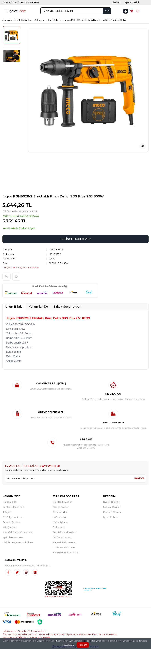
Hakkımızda (9, 501)
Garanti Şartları (11, 522)
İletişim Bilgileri (112, 507)
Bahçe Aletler (61, 507)
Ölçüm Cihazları (62, 537)
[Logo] (17, 11)
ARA (107, 10)
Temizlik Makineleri (64, 532)
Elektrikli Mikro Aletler (66, 552)
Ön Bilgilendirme (12, 517)
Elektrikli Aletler (62, 501)
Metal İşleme (60, 522)
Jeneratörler (60, 512)
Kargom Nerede (112, 512)
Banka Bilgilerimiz (13, 507)
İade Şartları (9, 527)
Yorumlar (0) (38, 306)
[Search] (75, 11)
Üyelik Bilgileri (111, 501)
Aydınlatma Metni (12, 537)
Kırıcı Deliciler (56, 249)
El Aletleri (58, 527)
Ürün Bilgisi (14, 306)
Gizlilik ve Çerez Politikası (17, 542)
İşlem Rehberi (111, 517)
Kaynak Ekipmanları (64, 542)
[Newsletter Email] (69, 478)
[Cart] (131, 11)
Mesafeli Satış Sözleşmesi (17, 532)
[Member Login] (125, 11)
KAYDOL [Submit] (139, 478)
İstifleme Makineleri (64, 547)
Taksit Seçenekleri (67, 306)
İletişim (6, 512)
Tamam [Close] (82, 644)
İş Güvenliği (60, 517)
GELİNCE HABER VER (75, 239)
